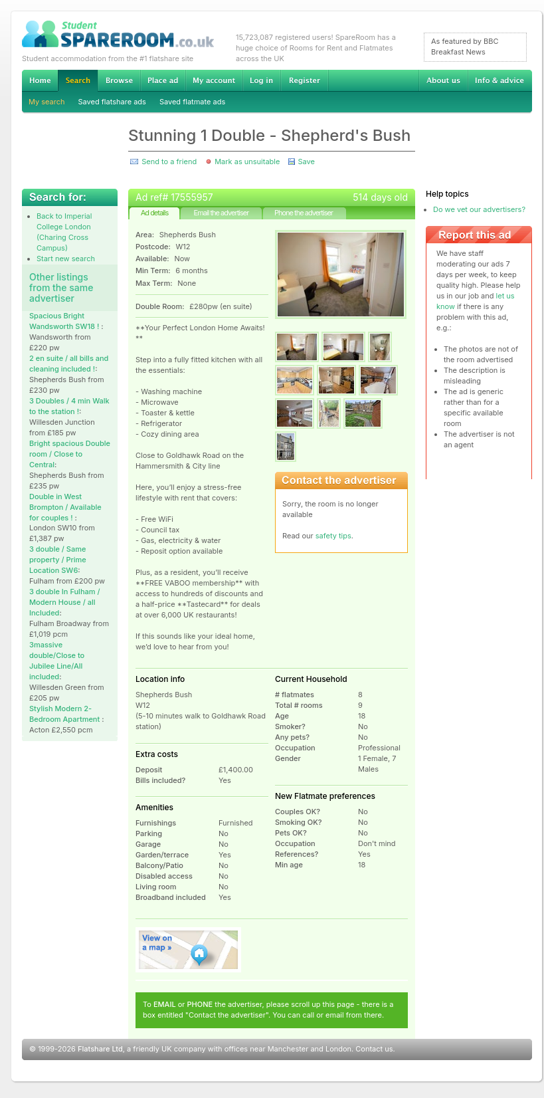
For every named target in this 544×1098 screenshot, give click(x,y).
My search (47, 101)
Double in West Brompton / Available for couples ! (65, 507)
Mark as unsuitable (247, 161)
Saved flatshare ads (112, 101)
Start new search (66, 258)
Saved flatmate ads (192, 101)
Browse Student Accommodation (119, 80)
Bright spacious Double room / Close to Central (69, 454)
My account (213, 80)
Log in (261, 80)
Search (78, 81)
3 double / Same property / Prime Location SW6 (57, 559)
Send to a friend (169, 161)
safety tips (333, 535)
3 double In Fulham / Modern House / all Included (64, 602)
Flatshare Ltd (100, 1048)
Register (304, 80)
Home (40, 80)
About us (443, 80)
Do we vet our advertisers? (479, 209)
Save (306, 161)
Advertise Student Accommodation (162, 80)
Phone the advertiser (303, 212)
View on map (189, 949)
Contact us (374, 1048)
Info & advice (500, 80)
